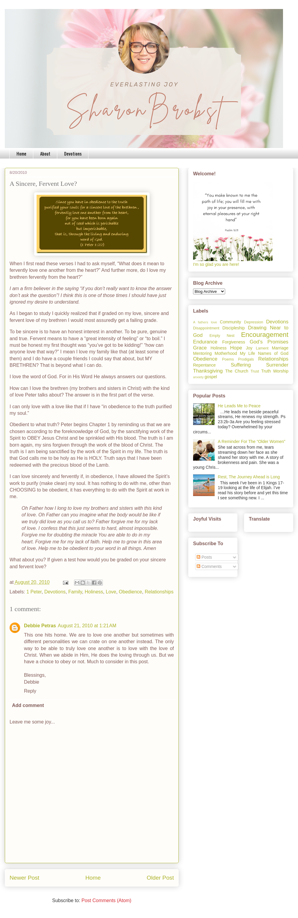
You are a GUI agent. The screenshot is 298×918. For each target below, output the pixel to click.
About (45, 153)
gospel (211, 376)
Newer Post (24, 878)
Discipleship (233, 327)
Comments (209, 566)
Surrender (277, 365)
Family (75, 591)
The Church (236, 371)
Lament (262, 348)
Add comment (28, 705)
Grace (200, 348)
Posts (204, 557)
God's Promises (269, 342)
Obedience (130, 591)
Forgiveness (233, 342)
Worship (280, 371)
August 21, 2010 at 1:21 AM (87, 625)
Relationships (159, 591)
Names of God (273, 353)
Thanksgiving (208, 371)
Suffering (241, 365)
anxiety (198, 377)
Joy (249, 348)
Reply (30, 691)
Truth (266, 371)
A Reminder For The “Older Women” (251, 441)
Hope (236, 348)
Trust (255, 371)
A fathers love (205, 322)
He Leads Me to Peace (239, 405)
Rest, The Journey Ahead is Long (249, 476)
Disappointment (206, 328)
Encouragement (264, 334)
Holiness (94, 591)
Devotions (73, 153)
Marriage (280, 348)
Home (21, 153)
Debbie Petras (40, 625)
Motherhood (226, 353)
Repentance (204, 365)
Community (230, 321)
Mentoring (202, 353)
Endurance (205, 342)
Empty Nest (222, 336)
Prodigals (246, 359)
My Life (247, 353)
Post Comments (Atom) (106, 900)
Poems (228, 359)
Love (111, 591)
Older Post (160, 878)
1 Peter (34, 591)
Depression (253, 322)
